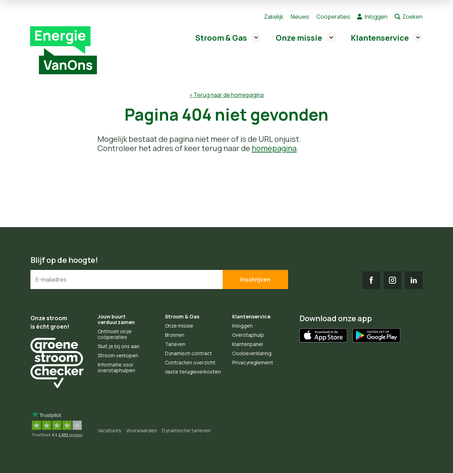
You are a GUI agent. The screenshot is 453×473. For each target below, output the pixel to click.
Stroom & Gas (221, 38)
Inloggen (376, 17)
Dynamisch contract (188, 353)
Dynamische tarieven (186, 430)
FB (371, 280)
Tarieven (175, 344)
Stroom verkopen (118, 355)
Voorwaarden (141, 430)
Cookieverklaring (251, 353)
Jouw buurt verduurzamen (116, 319)
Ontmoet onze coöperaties (115, 334)
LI (414, 280)
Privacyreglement (252, 362)
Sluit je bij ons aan (118, 346)
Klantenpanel (247, 344)
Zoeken (412, 17)
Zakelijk (273, 17)
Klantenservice (380, 38)
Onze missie (299, 38)
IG (392, 280)
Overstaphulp (248, 334)
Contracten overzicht (190, 362)
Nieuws (300, 17)
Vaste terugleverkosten (193, 371)
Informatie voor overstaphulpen (116, 367)
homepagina (274, 148)
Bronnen (174, 334)
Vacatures (109, 430)
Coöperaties (333, 17)
